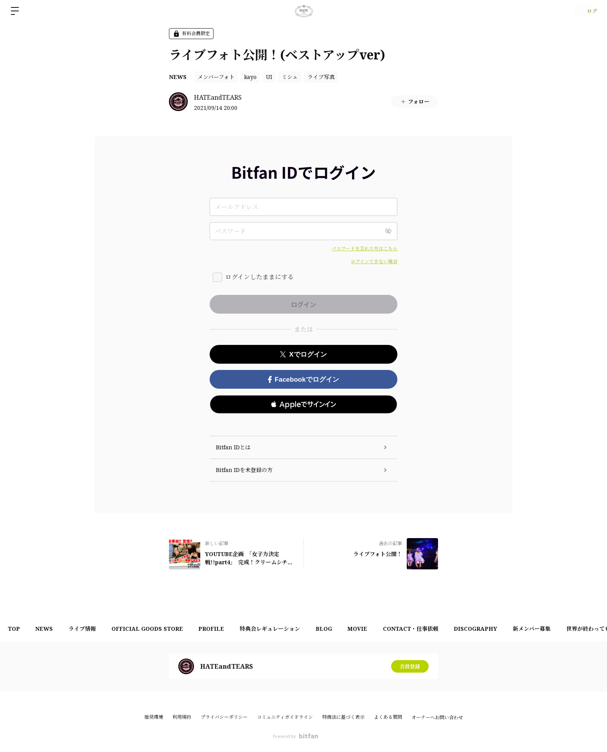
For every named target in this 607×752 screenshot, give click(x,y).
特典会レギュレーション (292, 628)
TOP (16, 628)
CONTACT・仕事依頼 (445, 628)
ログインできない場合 (374, 261)
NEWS (178, 77)
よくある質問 (388, 717)
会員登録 (410, 666)
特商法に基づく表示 (343, 717)
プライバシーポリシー (224, 717)
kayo (250, 77)
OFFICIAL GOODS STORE (161, 628)
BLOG (350, 628)
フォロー (414, 101)
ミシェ (290, 77)
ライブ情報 (92, 628)
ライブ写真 (321, 77)
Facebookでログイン (303, 379)
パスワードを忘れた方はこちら (364, 248)
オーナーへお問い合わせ (437, 717)
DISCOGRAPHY (514, 628)
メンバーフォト (216, 77)
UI (269, 77)
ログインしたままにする (259, 277)
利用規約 (181, 717)
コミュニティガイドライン (285, 717)
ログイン (584, 10)
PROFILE (229, 628)
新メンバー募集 (574, 628)
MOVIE (388, 628)
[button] (303, 404)
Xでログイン (303, 354)
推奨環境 (153, 717)
